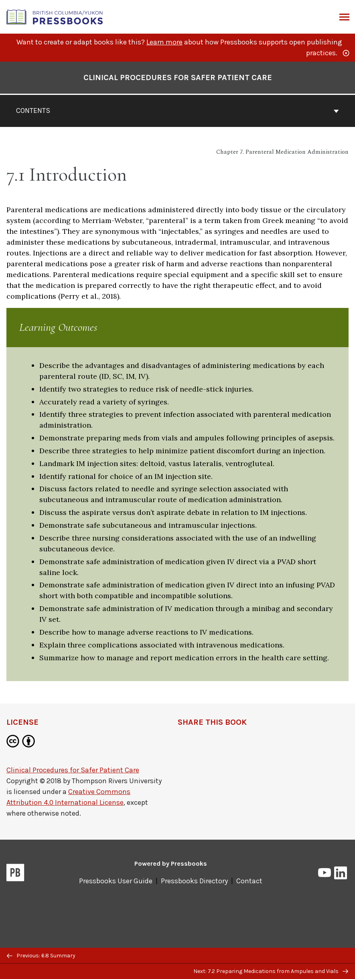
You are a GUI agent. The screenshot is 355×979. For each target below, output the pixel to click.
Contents (177, 110)
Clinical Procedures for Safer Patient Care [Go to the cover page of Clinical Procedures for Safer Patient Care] (177, 77)
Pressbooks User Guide (115, 880)
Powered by (170, 863)
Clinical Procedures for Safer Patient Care (72, 770)
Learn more (164, 42)
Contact (249, 880)
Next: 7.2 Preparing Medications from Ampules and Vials (270, 971)
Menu (344, 17)
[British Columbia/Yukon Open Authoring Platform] (54, 16)
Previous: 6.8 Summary (41, 955)
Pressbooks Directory (194, 880)
